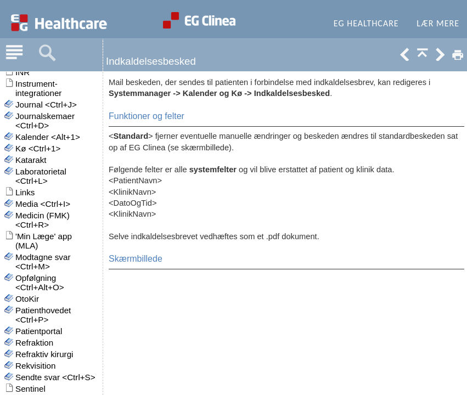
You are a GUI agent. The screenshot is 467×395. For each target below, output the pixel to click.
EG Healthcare (366, 23)
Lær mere (438, 23)
